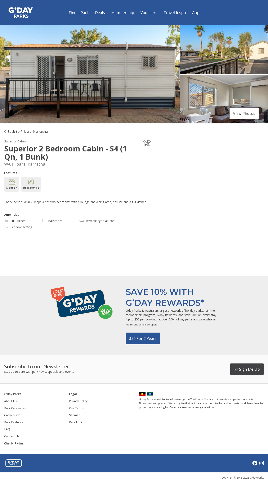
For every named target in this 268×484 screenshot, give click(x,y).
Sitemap (74, 415)
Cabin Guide (12, 415)
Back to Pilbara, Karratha (28, 131)
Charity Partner (14, 443)
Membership (122, 12)
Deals (100, 12)
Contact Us (11, 436)
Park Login (76, 422)
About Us (10, 401)
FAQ (7, 429)
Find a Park (79, 12)
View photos (244, 113)
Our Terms (76, 408)
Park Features (13, 422)
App (196, 12)
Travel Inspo (175, 12)
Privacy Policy (78, 401)
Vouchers (148, 12)
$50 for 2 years (143, 338)
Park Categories (15, 408)
